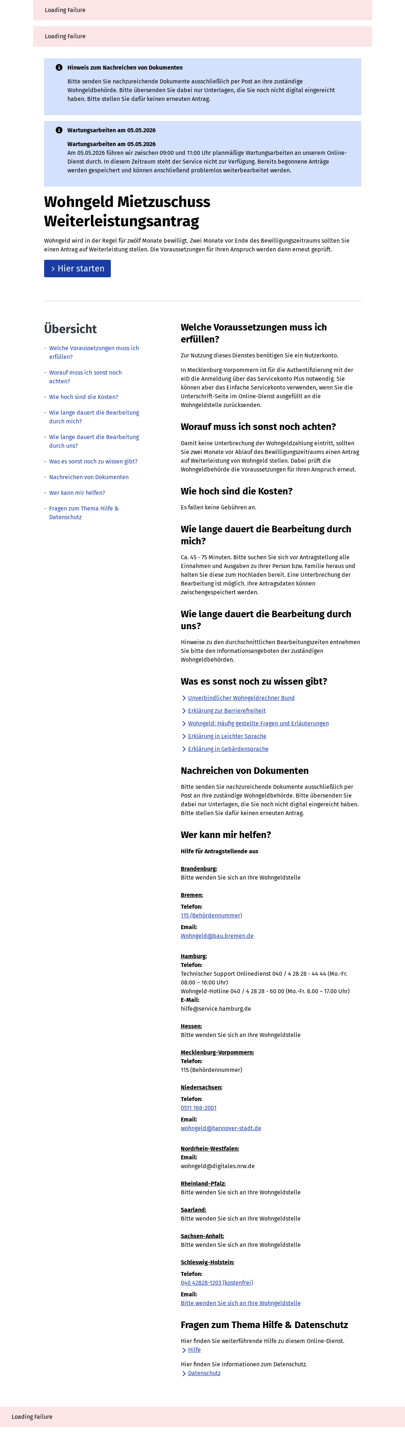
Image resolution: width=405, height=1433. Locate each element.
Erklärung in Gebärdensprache (225, 748)
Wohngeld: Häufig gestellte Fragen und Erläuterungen (255, 723)
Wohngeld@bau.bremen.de (217, 935)
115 (211, 915)
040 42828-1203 (217, 1282)
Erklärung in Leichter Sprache (223, 736)
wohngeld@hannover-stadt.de (221, 1128)
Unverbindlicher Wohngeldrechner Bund (238, 697)
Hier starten (77, 268)
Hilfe (191, 1349)
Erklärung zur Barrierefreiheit (223, 710)
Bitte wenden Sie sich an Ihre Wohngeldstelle (241, 1303)
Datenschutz (201, 1373)
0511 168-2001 (199, 1107)
